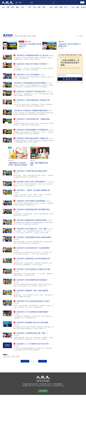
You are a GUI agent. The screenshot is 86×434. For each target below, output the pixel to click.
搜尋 (53, 2)
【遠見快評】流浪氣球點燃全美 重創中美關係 (29, 83)
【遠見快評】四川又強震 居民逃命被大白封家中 (33, 301)
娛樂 (60, 7)
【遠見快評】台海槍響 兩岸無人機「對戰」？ (32, 333)
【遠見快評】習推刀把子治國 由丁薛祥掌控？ (32, 64)
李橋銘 (34, 35)
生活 (73, 7)
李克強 (20, 35)
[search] (42, 2)
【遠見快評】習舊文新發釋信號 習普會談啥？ (32, 280)
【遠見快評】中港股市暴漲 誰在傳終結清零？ (32, 171)
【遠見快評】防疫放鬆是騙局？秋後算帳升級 (32, 130)
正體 (16, 2)
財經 (56, 7)
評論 (34, 7)
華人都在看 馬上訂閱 (70, 79)
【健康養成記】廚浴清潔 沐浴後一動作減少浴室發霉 (17, 164)
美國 (7, 7)
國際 (17, 7)
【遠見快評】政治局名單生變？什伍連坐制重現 (32, 248)
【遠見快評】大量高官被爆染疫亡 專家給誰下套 (33, 100)
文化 (65, 7)
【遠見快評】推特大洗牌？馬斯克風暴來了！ (32, 182)
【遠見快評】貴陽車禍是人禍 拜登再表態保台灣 (33, 258)
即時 (29, 7)
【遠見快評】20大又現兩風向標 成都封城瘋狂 (32, 312)
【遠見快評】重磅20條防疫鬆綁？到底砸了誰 (32, 138)
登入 (82, 2)
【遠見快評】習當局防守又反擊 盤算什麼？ (31, 91)
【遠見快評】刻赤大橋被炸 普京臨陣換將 (30, 201)
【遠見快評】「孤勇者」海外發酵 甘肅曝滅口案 (33, 190)
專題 (39, 7)
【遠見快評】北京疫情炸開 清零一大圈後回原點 (33, 119)
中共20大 (29, 35)
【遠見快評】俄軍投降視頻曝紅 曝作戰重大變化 (33, 209)
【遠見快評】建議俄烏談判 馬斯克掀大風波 (31, 220)
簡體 (20, 2)
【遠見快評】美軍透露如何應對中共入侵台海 (32, 55)
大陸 (3, 7)
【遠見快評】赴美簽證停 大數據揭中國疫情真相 (30, 110)
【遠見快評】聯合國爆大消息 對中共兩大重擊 (32, 322)
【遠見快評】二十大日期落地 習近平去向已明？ (33, 344)
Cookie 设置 (43, 390)
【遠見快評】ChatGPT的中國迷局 (28, 74)
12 (37, 361)
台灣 (22, 7)
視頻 (43, 7)
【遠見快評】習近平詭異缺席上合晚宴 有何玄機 (33, 269)
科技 (51, 7)
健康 (77, 7)
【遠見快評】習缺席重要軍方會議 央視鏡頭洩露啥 (33, 237)
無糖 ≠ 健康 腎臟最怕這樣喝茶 (39, 164)
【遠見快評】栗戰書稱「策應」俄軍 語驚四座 (32, 290)
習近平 (24, 35)
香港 (12, 7)
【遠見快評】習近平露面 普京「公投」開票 (31, 229)
